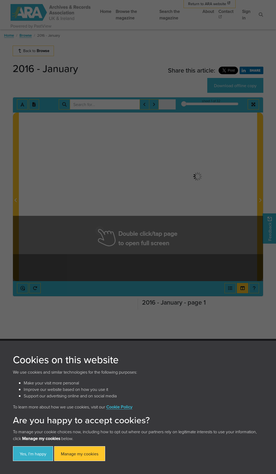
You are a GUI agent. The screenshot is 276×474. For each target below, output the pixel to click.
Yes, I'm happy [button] (33, 454)
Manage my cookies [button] (79, 454)
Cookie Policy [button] (119, 407)
